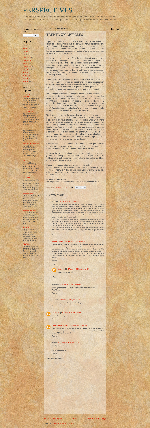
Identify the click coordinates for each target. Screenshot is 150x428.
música (25, 72)
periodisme (26, 75)
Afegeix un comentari (54, 358)
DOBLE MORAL (28, 112)
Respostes (58, 265)
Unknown (61, 269)
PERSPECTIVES (47, 10)
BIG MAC (26, 227)
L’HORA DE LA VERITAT (28, 95)
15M (24, 45)
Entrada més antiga (97, 418)
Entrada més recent (53, 418)
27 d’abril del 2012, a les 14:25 (78, 269)
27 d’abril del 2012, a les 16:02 (78, 326)
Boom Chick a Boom (59, 326)
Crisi (24, 54)
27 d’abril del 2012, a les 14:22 (74, 242)
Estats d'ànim (27, 66)
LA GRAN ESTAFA (29, 210)
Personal (26, 78)
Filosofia (25, 69)
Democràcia (27, 57)
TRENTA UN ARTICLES (31, 144)
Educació (26, 63)
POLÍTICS (26, 178)
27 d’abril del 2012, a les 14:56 (72, 313)
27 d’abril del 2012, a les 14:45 (70, 285)
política (25, 81)
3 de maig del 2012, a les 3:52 (68, 343)
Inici (75, 418)
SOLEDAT (26, 129)
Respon (54, 235)
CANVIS (25, 161)
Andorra (25, 48)
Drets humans (27, 60)
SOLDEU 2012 (28, 193)
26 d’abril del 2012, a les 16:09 (68, 201)
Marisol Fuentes (58, 242)
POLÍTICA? (27, 244)
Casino (25, 51)
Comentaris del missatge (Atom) (65, 423)
